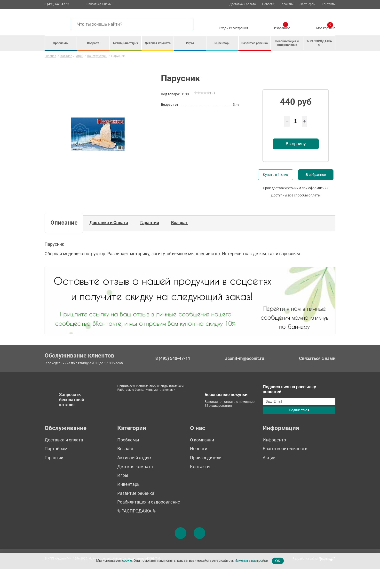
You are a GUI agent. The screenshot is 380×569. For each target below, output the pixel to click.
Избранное (282, 27)
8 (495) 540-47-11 (172, 358)
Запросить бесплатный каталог (71, 399)
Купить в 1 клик (275, 175)
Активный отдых (125, 43)
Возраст (93, 43)
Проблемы (61, 43)
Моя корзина (325, 27)
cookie (127, 561)
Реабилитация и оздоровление (287, 43)
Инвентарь (222, 43)
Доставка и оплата (243, 4)
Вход (222, 28)
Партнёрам (308, 4)
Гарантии (286, 4)
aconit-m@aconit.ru (244, 358)
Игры (190, 43)
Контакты (328, 4)
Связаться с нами (99, 4)
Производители (206, 457)
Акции (269, 457)
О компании (202, 439)
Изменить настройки (251, 561)
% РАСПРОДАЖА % (319, 43)
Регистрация (238, 28)
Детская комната (158, 43)
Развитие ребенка (254, 43)
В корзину (296, 143)
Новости (268, 4)
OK (277, 561)
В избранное (316, 175)
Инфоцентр (274, 439)
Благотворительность (285, 448)
